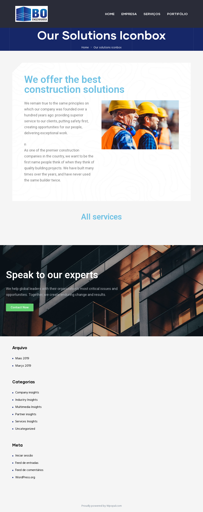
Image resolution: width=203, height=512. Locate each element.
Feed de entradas (26, 463)
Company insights (27, 392)
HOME (110, 14)
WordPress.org (25, 477)
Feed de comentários (29, 470)
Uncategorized (25, 428)
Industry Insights (26, 400)
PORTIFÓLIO (177, 14)
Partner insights (25, 414)
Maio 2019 (22, 358)
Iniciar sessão (24, 455)
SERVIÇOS (152, 14)
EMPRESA (129, 14)
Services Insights (26, 421)
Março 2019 (23, 365)
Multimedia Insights (28, 407)
